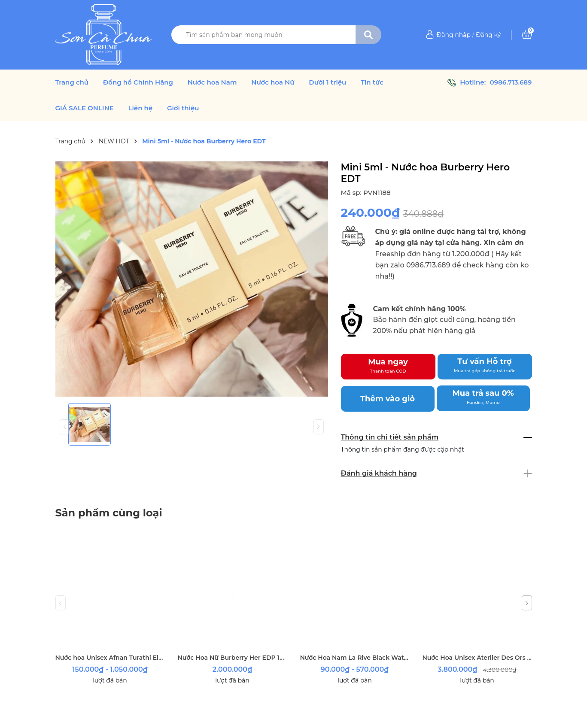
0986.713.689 (511, 82)
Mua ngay (388, 365)
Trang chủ (72, 82)
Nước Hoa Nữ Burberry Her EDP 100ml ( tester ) (232, 657)
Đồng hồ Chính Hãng (138, 82)
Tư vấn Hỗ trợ (485, 365)
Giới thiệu (183, 108)
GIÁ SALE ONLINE (84, 108)
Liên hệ (140, 108)
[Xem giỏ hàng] (527, 35)
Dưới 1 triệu (327, 82)
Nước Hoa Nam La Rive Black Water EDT (355, 657)
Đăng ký (488, 35)
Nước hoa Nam (212, 82)
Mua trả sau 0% (483, 397)
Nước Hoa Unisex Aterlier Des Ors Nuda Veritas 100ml (477, 657)
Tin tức (372, 82)
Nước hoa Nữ (272, 82)
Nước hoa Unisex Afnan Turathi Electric (110, 657)
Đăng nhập (454, 35)
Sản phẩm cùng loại (108, 513)
